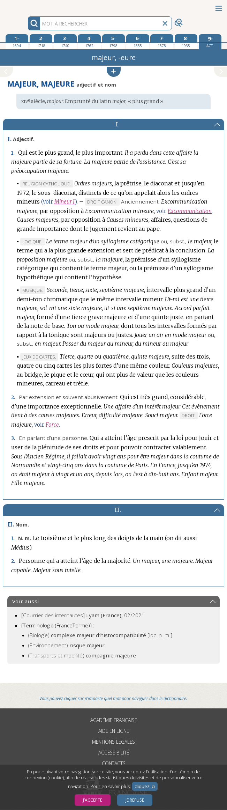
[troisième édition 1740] (65, 41)
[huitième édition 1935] (186, 41)
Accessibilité (113, 752)
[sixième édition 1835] (137, 41)
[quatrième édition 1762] (89, 41)
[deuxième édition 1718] (41, 41)
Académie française (113, 720)
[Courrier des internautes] (83, 615)
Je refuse (135, 800)
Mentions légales (113, 741)
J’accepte (92, 800)
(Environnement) (66, 645)
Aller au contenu (27, 6)
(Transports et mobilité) (82, 655)
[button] (114, 72)
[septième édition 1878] (161, 41)
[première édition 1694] (17, 41)
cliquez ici (145, 786)
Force (52, 424)
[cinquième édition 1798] (113, 41)
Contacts (114, 763)
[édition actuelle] (210, 41)
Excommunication (190, 211)
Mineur (64, 201)
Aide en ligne (113, 731)
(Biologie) (100, 635)
